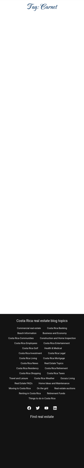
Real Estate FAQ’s (23, 383)
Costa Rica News (29, 363)
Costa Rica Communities (21, 338)
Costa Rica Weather (44, 378)
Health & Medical (53, 348)
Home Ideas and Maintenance (54, 383)
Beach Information (26, 333)
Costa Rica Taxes (56, 373)
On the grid (42, 388)
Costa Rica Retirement (56, 368)
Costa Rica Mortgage (54, 358)
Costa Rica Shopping (30, 373)
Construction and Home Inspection (58, 338)
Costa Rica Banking (57, 328)
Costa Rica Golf (30, 348)
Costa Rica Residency (27, 368)
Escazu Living (68, 378)
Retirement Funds (56, 393)
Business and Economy (55, 333)
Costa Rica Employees (25, 343)
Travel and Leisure (18, 378)
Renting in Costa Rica (30, 393)
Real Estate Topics (53, 363)
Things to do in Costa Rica (42, 398)
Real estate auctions (64, 388)
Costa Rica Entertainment (56, 343)
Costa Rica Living (28, 358)
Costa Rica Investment (30, 353)
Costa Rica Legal (56, 353)
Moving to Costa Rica (20, 388)
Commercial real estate (29, 328)
